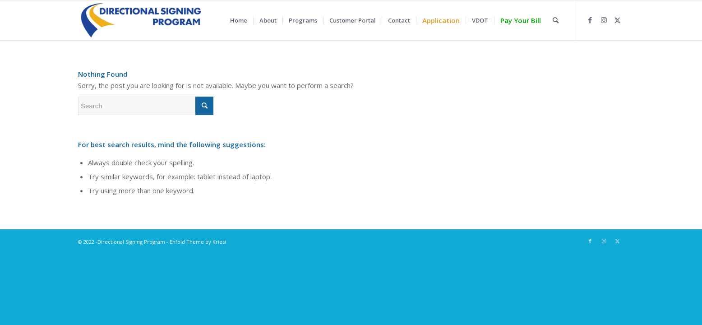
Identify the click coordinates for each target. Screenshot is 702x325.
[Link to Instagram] (603, 20)
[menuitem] (238, 20)
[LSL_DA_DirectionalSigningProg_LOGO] (140, 20)
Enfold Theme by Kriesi (198, 241)
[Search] (555, 20)
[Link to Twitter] (617, 20)
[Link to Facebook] (590, 20)
